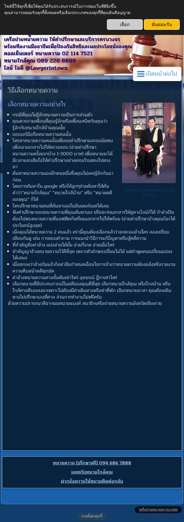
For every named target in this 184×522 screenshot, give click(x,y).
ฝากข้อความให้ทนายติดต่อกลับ (92, 481)
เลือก (125, 24)
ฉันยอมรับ (162, 24)
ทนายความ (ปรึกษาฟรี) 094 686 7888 (92, 463)
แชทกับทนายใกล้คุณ (92, 472)
